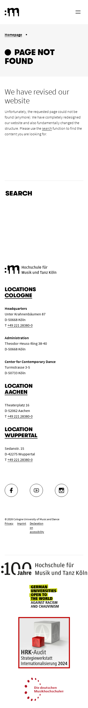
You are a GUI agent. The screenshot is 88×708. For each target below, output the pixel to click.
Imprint (21, 523)
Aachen (16, 392)
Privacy (9, 523)
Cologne (18, 295)
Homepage (13, 34)
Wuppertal (21, 435)
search (47, 128)
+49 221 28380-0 (20, 325)
